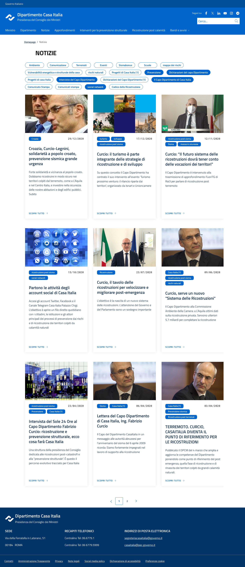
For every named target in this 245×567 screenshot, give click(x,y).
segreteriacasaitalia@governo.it (143, 538)
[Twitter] (211, 13)
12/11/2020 (212, 138)
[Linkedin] (217, 13)
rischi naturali (174, 283)
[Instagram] (230, 13)
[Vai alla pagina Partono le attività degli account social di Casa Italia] (38, 347)
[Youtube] (224, 13)
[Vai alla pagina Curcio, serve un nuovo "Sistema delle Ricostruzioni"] (175, 347)
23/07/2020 (144, 272)
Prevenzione (37, 411)
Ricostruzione (106, 272)
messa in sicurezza (189, 144)
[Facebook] (205, 13)
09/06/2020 (212, 272)
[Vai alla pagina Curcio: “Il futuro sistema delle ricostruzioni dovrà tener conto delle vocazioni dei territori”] (175, 213)
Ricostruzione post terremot (181, 417)
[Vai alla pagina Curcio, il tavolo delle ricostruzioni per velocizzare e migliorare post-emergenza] (106, 347)
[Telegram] (236, 13)
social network (38, 278)
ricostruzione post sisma (111, 144)
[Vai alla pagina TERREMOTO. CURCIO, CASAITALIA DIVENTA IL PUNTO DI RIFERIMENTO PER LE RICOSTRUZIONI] (175, 480)
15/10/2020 (76, 272)
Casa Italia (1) (174, 272)
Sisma (171, 144)
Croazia (35, 139)
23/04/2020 (76, 405)
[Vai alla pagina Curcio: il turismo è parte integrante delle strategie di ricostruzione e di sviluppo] (106, 213)
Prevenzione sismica (177, 411)
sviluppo (118, 139)
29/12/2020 (76, 138)
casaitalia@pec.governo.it (139, 545)
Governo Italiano (14, 4)
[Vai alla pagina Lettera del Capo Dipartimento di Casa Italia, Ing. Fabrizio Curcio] (106, 480)
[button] (155, 561)
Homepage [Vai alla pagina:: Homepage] (30, 42)
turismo (103, 139)
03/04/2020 (212, 405)
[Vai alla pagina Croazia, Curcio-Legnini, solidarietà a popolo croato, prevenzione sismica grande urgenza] (38, 213)
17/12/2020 (144, 138)
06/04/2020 (144, 405)
